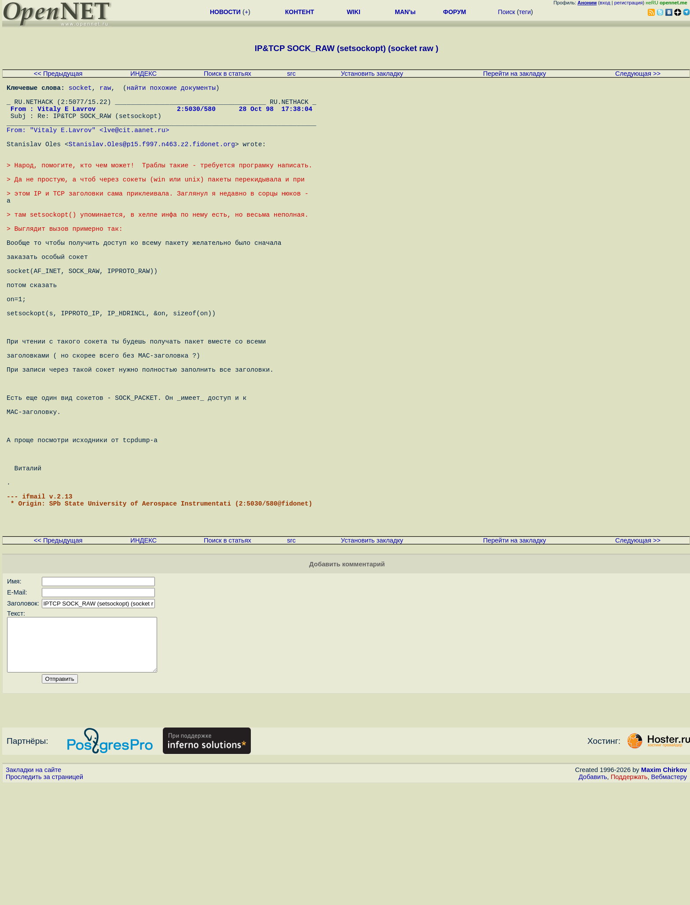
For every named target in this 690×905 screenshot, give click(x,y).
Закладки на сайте (33, 889)
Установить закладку (372, 73)
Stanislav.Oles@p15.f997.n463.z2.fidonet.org (152, 159)
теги (525, 11)
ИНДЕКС (143, 73)
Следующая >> (638, 73)
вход (605, 2)
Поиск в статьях (227, 73)
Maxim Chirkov (664, 889)
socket (80, 89)
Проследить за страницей (44, 896)
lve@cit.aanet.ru (134, 141)
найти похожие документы (171, 89)
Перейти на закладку (514, 73)
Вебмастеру (669, 896)
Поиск (506, 11)
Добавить (593, 896)
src (291, 73)
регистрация (628, 2)
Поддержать (629, 896)
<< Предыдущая (58, 73)
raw (105, 89)
